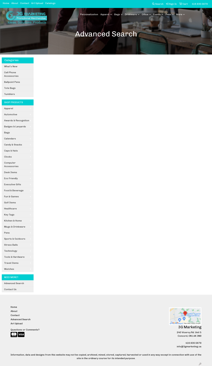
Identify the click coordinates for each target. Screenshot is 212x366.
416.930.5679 (193, 343)
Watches (9, 269)
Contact (24, 3)
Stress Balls (11, 244)
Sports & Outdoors (14, 238)
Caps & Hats (11, 150)
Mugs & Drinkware (14, 226)
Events (157, 14)
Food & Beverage (14, 190)
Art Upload (37, 3)
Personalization (89, 14)
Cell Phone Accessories (11, 74)
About (14, 3)
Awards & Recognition (16, 120)
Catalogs (50, 3)
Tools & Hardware (14, 256)
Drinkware (131, 14)
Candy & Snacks (13, 144)
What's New (10, 66)
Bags (117, 14)
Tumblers (9, 94)
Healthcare (10, 208)
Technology (10, 250)
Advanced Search (14, 283)
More (179, 14)
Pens (168, 14)
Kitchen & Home (13, 220)
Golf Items (10, 202)
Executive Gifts (12, 184)
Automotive (10, 114)
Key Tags (9, 214)
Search (157, 4)
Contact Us (10, 289)
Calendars (10, 138)
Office (145, 14)
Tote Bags (10, 88)
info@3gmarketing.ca (189, 346)
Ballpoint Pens (12, 82)
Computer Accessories (11, 164)
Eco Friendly (11, 178)
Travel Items (11, 263)
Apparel (104, 14)
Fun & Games (11, 196)
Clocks (8, 156)
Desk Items (10, 172)
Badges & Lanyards (15, 126)
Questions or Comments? (25, 329)
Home (6, 3)
